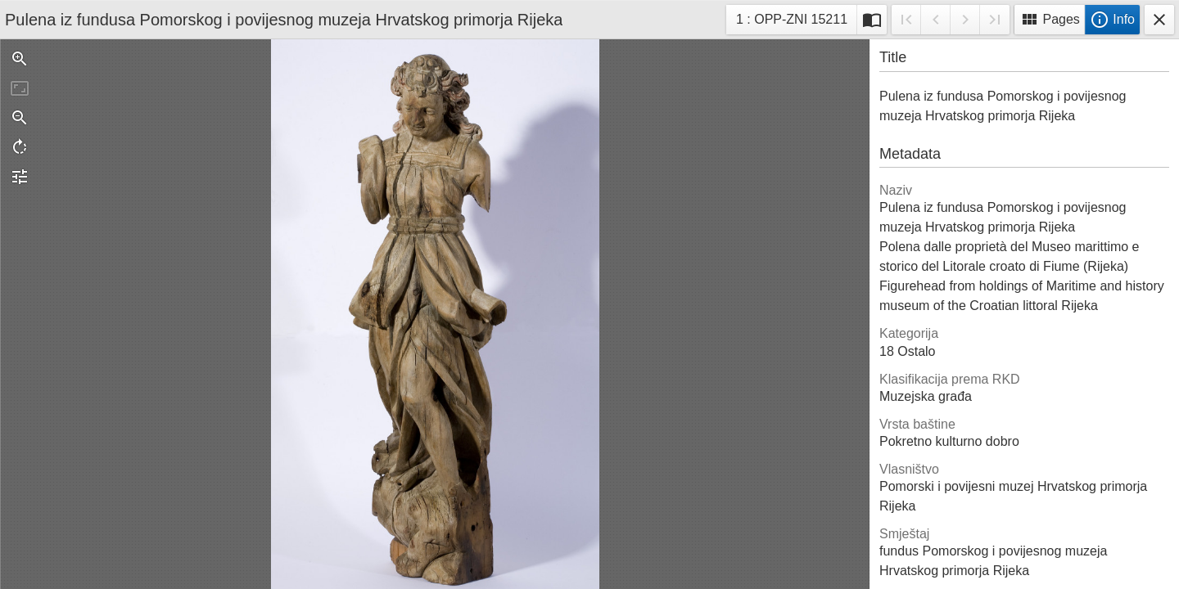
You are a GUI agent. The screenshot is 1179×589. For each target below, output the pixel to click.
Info (1112, 19)
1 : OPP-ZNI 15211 (791, 21)
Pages (1049, 19)
